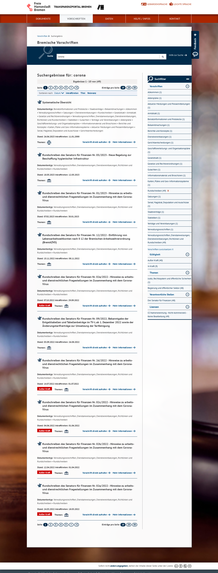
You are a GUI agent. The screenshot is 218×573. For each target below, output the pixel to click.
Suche (50, 55)
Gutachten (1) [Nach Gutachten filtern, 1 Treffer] (154, 169)
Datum (57, 93)
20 (129, 87)
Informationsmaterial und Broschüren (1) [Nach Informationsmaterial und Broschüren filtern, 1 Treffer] (167, 175)
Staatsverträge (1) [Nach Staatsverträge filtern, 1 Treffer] (156, 211)
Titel (83, 93)
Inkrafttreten (72, 93)
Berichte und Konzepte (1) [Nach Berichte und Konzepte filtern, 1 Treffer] (160, 130)
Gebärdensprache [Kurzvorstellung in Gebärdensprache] (157, 4)
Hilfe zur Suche (176, 55)
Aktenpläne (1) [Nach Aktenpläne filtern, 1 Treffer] (155, 98)
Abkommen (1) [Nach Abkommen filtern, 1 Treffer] (155, 92)
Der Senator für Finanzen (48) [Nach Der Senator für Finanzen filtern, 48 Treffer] (161, 300)
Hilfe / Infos (142, 18)
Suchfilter (172, 79)
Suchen (162, 57)
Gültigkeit (155, 254)
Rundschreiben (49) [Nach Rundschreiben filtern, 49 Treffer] (158, 190)
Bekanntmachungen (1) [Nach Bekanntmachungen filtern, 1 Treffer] (159, 125)
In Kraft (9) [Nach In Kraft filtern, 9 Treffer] (153, 266)
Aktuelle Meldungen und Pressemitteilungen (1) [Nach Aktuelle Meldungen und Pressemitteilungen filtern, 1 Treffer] (169, 105)
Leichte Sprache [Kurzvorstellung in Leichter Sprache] (182, 4)
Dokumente (43, 18)
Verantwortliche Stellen (162, 294)
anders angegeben (119, 565)
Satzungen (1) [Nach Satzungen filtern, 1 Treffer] (154, 196)
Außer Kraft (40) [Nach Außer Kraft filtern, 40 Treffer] (155, 260)
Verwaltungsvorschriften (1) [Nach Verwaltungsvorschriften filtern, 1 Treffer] (160, 229)
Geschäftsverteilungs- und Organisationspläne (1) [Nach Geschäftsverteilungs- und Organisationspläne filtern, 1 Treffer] (169, 150)
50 (134, 87)
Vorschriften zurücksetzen (160, 249)
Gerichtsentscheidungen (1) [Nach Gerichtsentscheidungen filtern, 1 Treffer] (160, 142)
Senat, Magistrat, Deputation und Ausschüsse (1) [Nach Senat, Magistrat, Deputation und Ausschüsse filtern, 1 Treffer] (168, 204)
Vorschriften (76, 18)
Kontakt (174, 18)
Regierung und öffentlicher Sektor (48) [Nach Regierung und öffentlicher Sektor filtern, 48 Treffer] (166, 288)
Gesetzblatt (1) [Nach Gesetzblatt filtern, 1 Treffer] (154, 157)
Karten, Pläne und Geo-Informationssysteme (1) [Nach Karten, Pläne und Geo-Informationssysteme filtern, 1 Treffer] (168, 183)
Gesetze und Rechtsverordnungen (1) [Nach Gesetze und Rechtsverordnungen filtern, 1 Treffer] (165, 163)
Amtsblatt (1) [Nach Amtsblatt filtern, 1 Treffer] (154, 113)
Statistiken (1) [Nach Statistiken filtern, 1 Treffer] (154, 217)
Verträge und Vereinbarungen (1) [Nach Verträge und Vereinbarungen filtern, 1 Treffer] (163, 223)
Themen (154, 272)
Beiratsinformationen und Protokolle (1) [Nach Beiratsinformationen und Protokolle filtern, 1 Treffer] (166, 119)
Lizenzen (154, 306)
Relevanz (91, 93)
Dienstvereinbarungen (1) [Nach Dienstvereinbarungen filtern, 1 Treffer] (160, 136)
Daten (109, 18)
